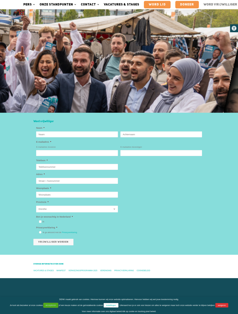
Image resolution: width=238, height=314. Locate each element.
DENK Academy (39, 276)
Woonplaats (43, 120)
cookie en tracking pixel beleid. (142, 311)
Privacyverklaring (46, 160)
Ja (43, 154)
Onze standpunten (50, 4)
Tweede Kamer (38, 260)
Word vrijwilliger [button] (42, 241)
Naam (40, 60)
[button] (234, 28)
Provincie (42, 134)
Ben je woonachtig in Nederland (54, 149)
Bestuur (34, 268)
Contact (83, 4)
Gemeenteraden (39, 264)
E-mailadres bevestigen (131, 79)
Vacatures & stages (114, 4)
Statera (34, 280)
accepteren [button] (51, 305)
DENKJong (36, 284)
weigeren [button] (222, 305)
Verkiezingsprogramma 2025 (82, 203)
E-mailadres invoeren (46, 79)
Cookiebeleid (143, 203)
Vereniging (105, 203)
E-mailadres (43, 74)
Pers (22, 4)
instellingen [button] (111, 305)
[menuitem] (23, 4)
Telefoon (42, 92)
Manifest (61, 203)
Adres (40, 106)
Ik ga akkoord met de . (60, 165)
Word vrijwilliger (213, 4)
